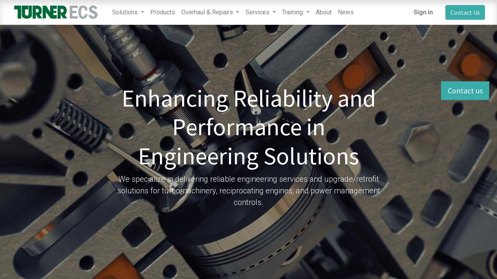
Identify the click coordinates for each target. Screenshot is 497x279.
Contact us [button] (465, 90)
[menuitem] (162, 12)
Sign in (423, 12)
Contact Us (465, 12)
